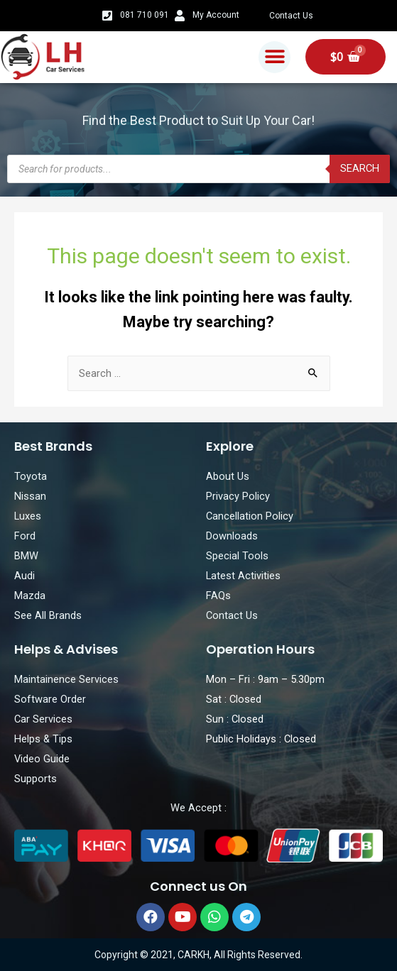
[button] (274, 57)
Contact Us (291, 16)
